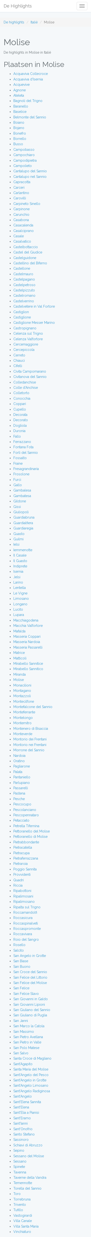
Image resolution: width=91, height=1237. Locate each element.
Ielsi (16, 544)
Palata (17, 772)
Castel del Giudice (27, 252)
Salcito (18, 950)
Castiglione (22, 317)
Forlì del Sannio (25, 453)
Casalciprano (23, 231)
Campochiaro (24, 155)
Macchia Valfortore (28, 626)
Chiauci (19, 360)
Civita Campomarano (29, 371)
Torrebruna (22, 1199)
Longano (20, 604)
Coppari (19, 404)
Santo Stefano (24, 1134)
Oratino (19, 761)
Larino (18, 582)
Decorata (20, 415)
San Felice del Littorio (30, 977)
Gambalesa (22, 490)
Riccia (18, 885)
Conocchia (21, 398)
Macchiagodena (25, 620)
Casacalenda (23, 225)
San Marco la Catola (28, 1026)
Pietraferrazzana (25, 858)
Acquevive (21, 85)
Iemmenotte (22, 550)
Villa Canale (22, 1221)
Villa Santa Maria (26, 1226)
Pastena (19, 793)
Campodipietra (25, 160)
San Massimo (23, 1032)
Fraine (18, 463)
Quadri (18, 880)
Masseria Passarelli (27, 647)
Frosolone (21, 474)
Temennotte (22, 1183)
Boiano (18, 122)
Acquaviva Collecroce (30, 74)
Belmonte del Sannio (29, 117)
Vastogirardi (22, 1215)
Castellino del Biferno (30, 263)
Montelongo (23, 718)
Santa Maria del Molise (30, 1069)
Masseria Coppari (27, 636)
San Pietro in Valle (27, 1042)
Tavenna (19, 1172)
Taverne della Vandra (29, 1177)
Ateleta (18, 95)
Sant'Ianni (20, 1123)
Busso (18, 144)
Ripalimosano (24, 902)
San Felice (21, 988)
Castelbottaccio (25, 247)
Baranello (20, 106)
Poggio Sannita (25, 869)
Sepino (18, 1150)
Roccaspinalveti (25, 923)
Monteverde (22, 734)
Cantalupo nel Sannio (30, 177)
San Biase (20, 961)
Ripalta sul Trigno (27, 907)
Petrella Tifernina (26, 826)
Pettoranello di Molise (30, 837)
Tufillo (18, 1210)
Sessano (19, 1161)
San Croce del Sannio (30, 972)
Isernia (18, 571)
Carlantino (21, 193)
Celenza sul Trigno (28, 333)
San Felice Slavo (26, 994)
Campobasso (23, 150)
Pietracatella (22, 847)
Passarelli (20, 788)
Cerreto (19, 355)
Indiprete (20, 566)
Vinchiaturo (22, 1232)
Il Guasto (20, 561)
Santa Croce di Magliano (32, 1058)
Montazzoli (22, 696)
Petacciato (21, 820)
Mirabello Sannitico (28, 669)
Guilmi (18, 539)
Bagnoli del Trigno (27, 101)
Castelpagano (24, 279)
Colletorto (21, 393)
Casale (18, 236)
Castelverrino (23, 301)
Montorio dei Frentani (30, 739)
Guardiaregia (23, 528)
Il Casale (19, 555)
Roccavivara (22, 934)
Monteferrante (24, 712)
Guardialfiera (23, 523)
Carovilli (19, 198)
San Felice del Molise (30, 983)
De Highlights (18, 5)
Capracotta (21, 182)
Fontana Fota (23, 447)
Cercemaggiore (25, 344)
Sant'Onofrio (23, 1129)
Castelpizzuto (24, 290)
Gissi (17, 507)
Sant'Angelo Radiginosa (31, 1091)
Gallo (17, 485)
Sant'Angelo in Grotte (29, 1080)
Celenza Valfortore (28, 339)
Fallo (17, 436)
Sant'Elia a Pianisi (26, 1112)
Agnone (19, 90)
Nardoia (19, 756)
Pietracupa (21, 853)
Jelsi (16, 577)
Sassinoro (21, 1140)
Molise (18, 680)
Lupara (18, 615)
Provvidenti (22, 874)
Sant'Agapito (23, 1064)
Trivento (19, 1205)
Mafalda (19, 631)
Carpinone (21, 209)
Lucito (18, 609)
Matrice (19, 653)
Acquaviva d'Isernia (28, 79)
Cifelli (17, 366)
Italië (34, 22)
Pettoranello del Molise (31, 831)
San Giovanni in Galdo (30, 999)
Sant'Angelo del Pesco (31, 1075)
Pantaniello (21, 777)
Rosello (19, 945)
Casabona (21, 220)
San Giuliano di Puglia (30, 1015)
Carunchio (21, 215)
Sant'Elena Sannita (27, 1102)
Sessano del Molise (28, 1156)
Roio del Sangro (26, 939)
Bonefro (19, 133)
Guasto (19, 534)
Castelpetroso (24, 285)
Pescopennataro (26, 815)
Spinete (19, 1167)
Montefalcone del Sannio (32, 707)
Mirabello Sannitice (28, 664)
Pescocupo (22, 804)
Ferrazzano (22, 442)
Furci (17, 480)
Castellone (21, 268)
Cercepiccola (23, 350)
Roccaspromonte (27, 929)
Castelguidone (24, 258)
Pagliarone (21, 766)
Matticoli (19, 658)
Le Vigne (20, 593)
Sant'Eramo (22, 1118)
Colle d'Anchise (25, 388)
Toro (17, 1194)
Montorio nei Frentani (29, 745)
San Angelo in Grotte (29, 956)
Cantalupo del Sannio (30, 171)
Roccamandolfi (25, 912)
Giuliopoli (21, 512)
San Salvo (20, 1053)
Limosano (21, 598)
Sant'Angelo (22, 1096)
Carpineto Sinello (26, 204)
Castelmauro (23, 274)
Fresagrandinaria (26, 469)
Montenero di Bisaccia (30, 729)
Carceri (19, 187)
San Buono (21, 967)
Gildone (19, 501)
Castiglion (21, 312)
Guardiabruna (23, 517)
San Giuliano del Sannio (31, 1010)
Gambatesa (22, 496)
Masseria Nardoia (26, 642)
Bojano (18, 128)
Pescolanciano (24, 810)
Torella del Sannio (27, 1188)
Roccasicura (23, 918)
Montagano (22, 691)
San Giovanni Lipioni (29, 1004)
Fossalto (20, 458)
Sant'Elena (21, 1107)
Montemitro (22, 723)
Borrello (19, 139)
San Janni (20, 1021)
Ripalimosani (23, 896)
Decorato (20, 420)
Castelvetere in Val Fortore (34, 306)
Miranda (19, 674)
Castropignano (24, 328)
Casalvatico (22, 241)
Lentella (19, 588)
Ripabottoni (22, 891)
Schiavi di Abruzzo (27, 1145)
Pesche (19, 799)
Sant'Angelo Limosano (30, 1085)
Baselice (19, 112)
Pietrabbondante (26, 842)
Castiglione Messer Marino (34, 323)
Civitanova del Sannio (30, 377)
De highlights (14, 22)
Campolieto (22, 166)
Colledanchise (24, 382)
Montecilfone (23, 701)
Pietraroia (20, 864)
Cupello (19, 409)
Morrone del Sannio (28, 750)
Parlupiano (21, 783)
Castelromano (24, 295)
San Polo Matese (26, 1048)
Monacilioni (22, 685)
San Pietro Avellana (28, 1037)
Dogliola (20, 425)
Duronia (19, 431)
